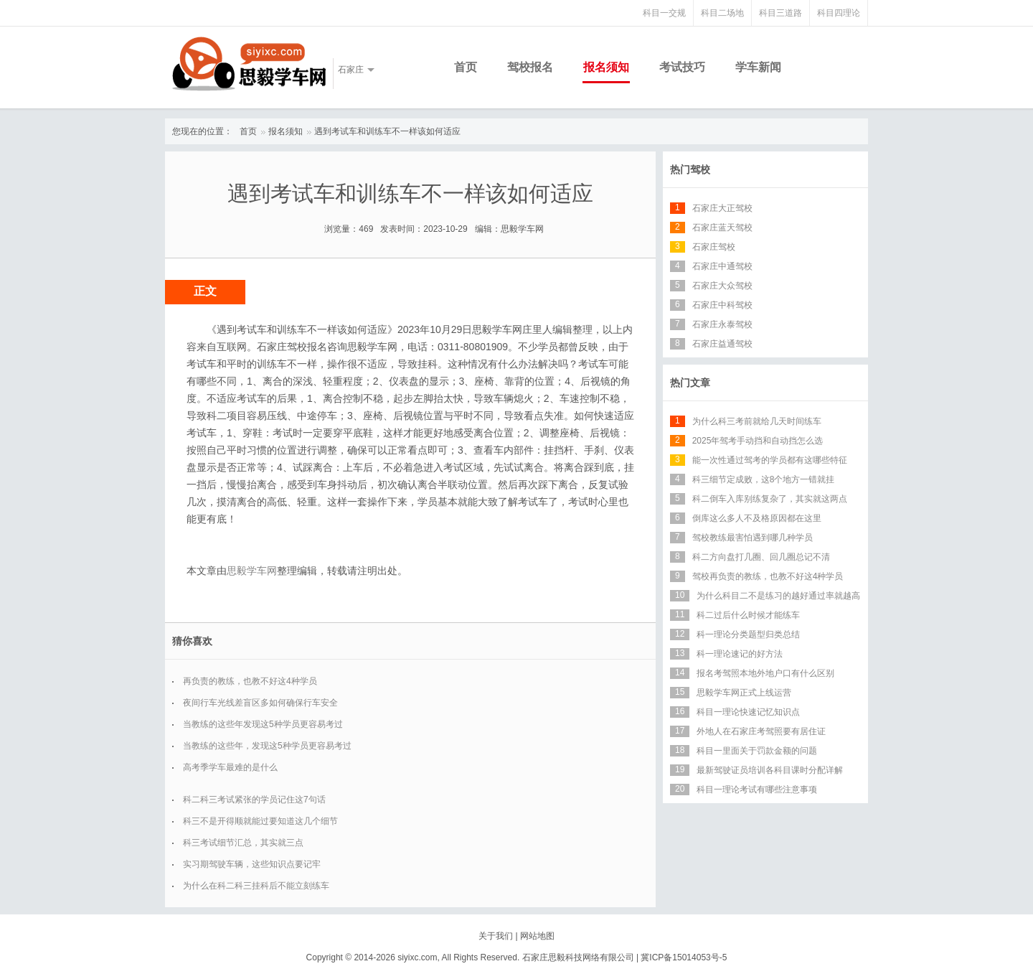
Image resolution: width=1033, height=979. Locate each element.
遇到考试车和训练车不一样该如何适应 (387, 131)
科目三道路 (780, 13)
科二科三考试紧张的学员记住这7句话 (254, 800)
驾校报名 (530, 67)
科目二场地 (722, 13)
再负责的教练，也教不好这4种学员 (250, 681)
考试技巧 (682, 67)
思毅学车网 (252, 570)
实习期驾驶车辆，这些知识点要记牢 (252, 864)
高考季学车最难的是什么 (230, 767)
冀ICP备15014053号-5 (684, 957)
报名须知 (606, 67)
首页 (465, 67)
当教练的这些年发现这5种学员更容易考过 (263, 724)
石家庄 (351, 70)
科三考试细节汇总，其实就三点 (243, 843)
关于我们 (495, 936)
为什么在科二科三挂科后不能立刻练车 (256, 886)
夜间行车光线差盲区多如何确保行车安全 (260, 703)
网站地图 (537, 936)
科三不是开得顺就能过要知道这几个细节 (260, 821)
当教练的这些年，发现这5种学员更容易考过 (267, 746)
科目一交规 (664, 13)
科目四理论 (838, 13)
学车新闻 (758, 67)
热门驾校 (690, 169)
